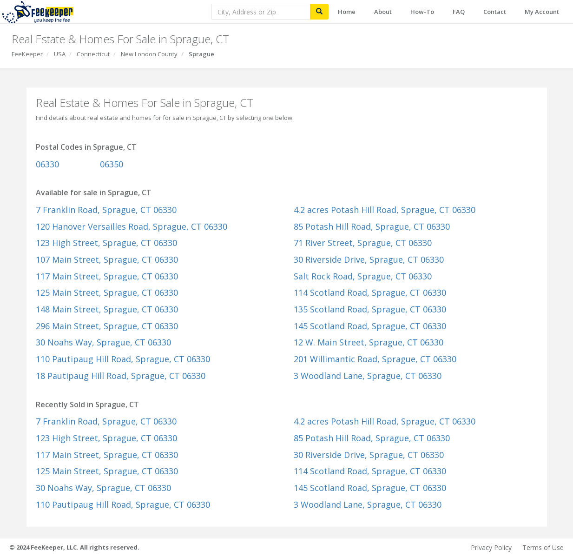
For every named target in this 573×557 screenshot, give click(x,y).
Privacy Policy (491, 547)
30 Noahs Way (103, 342)
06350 (111, 164)
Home (347, 11)
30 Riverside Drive (369, 259)
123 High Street (106, 242)
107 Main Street (107, 259)
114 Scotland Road (370, 292)
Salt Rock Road (363, 276)
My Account (542, 11)
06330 (47, 164)
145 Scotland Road (370, 326)
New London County (149, 54)
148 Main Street (107, 309)
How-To (422, 11)
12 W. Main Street (368, 342)
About (383, 11)
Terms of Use (543, 547)
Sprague (201, 54)
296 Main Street (107, 326)
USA (60, 54)
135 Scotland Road (370, 309)
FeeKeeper (27, 54)
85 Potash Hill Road (372, 226)
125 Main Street (107, 292)
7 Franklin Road (106, 209)
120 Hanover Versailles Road (131, 226)
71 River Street (363, 242)
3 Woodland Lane (367, 375)
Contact (494, 11)
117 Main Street (107, 276)
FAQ (459, 11)
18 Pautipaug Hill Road (120, 375)
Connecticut (93, 54)
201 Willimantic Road (375, 359)
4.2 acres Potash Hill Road (384, 209)
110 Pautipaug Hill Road (123, 359)
